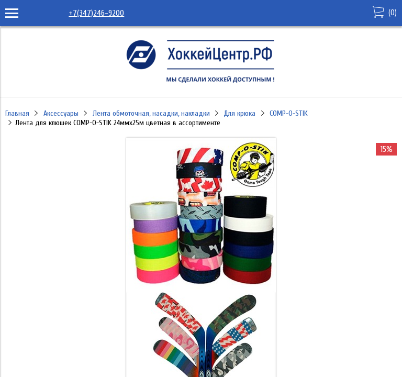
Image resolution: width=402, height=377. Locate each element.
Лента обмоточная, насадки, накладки (151, 113)
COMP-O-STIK (289, 113)
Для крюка (239, 113)
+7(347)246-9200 (96, 13)
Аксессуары (61, 113)
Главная (17, 113)
